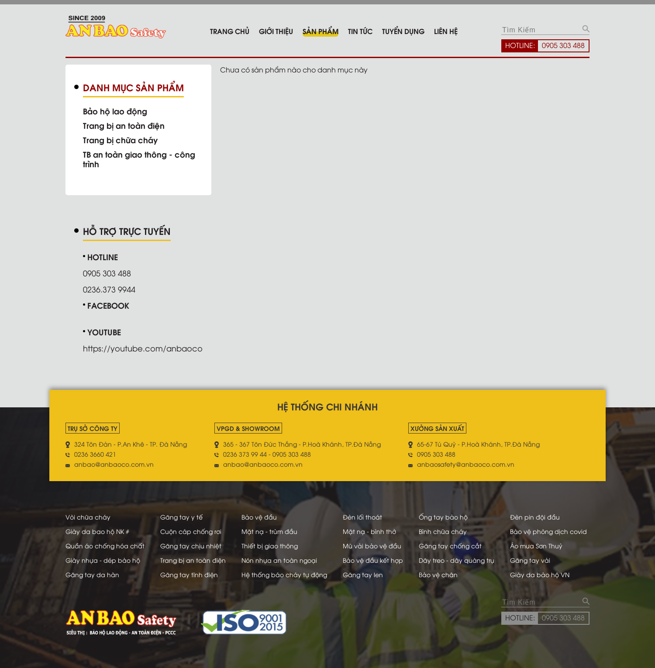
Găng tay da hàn (92, 574)
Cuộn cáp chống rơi (190, 531)
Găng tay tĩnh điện (189, 574)
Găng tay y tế (181, 517)
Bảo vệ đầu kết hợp (373, 560)
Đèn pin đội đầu (535, 517)
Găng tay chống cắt (450, 545)
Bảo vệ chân (438, 574)
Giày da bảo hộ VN (539, 574)
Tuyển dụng (403, 31)
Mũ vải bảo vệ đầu (372, 545)
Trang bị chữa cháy (120, 140)
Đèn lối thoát (362, 517)
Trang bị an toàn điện (124, 125)
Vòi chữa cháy (88, 517)
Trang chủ (229, 31)
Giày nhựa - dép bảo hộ (103, 560)
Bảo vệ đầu (259, 517)
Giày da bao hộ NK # (97, 531)
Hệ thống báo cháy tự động (284, 574)
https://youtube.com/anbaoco (143, 348)
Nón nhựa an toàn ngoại (279, 560)
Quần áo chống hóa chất (105, 545)
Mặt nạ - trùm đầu (269, 531)
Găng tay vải (530, 560)
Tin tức (360, 31)
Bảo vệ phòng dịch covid (548, 531)
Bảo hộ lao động (115, 111)
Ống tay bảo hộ (443, 517)
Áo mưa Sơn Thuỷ (536, 545)
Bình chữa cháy (443, 531)
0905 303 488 (563, 45)
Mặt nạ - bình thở (369, 531)
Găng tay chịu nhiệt (190, 545)
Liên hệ (446, 31)
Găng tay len (363, 574)
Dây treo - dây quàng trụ (456, 560)
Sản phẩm (320, 31)
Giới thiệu (276, 31)
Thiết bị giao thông (269, 545)
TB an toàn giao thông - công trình (139, 159)
